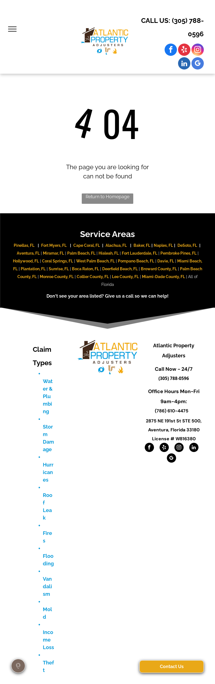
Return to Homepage (107, 196)
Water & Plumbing (48, 396)
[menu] (12, 29)
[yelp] (184, 50)
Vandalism (47, 586)
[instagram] (197, 50)
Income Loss (48, 639)
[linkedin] (184, 64)
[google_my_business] (197, 64)
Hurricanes (48, 472)
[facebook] (171, 50)
